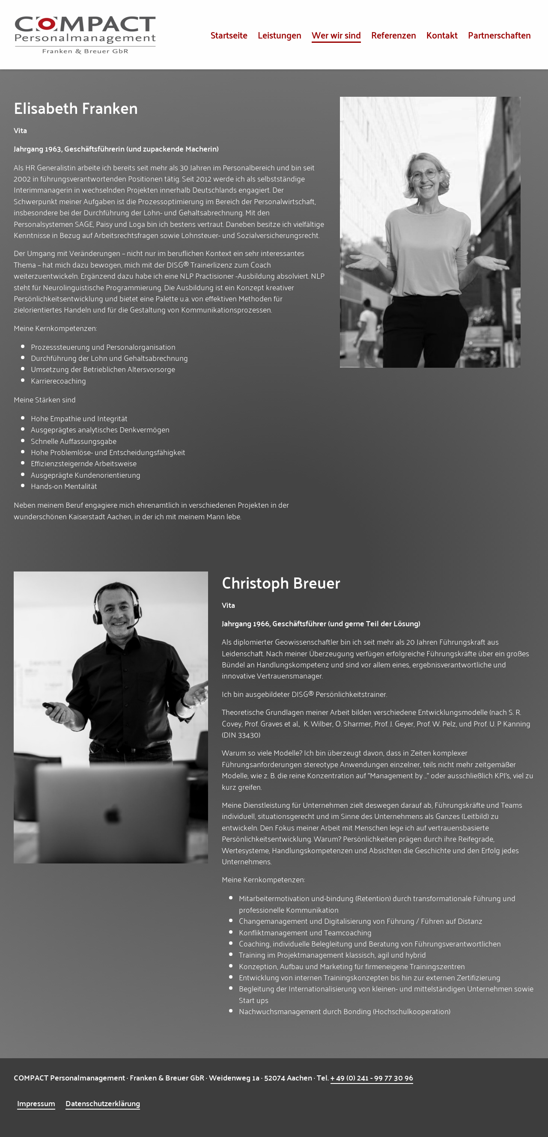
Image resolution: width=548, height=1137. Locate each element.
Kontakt (442, 34)
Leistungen (279, 34)
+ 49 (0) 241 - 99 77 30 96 (372, 1077)
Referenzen (393, 34)
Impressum (36, 1103)
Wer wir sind (336, 34)
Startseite (229, 34)
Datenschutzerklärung (103, 1103)
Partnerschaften (499, 34)
